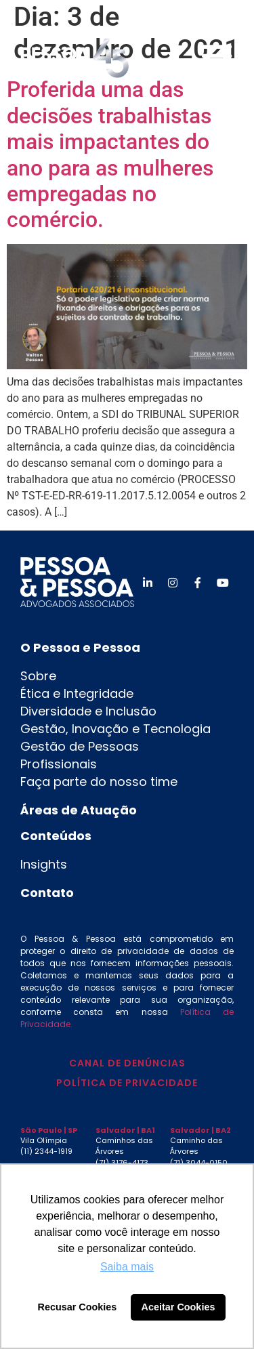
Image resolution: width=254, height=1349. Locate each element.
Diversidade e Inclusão (88, 711)
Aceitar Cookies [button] (178, 1307)
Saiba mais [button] (127, 1266)
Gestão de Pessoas (79, 746)
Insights (43, 864)
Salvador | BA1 (125, 1130)
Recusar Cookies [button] (77, 1307)
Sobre (38, 675)
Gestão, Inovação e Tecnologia (115, 728)
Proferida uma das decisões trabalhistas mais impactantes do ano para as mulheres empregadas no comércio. (110, 154)
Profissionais (58, 763)
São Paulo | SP (48, 1130)
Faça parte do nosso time (98, 781)
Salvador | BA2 (200, 1130)
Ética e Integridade (76, 693)
